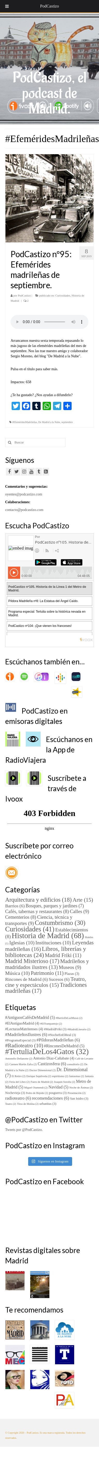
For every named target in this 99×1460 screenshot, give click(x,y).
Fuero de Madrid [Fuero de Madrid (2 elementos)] (42, 1081)
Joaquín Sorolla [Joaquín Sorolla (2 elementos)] (64, 1081)
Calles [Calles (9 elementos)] (79, 911)
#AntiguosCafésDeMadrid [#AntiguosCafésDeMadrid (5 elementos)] (30, 1017)
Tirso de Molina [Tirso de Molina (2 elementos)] (28, 1103)
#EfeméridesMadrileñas (24, 422)
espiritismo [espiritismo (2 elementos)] (60, 1076)
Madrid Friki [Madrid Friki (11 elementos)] (63, 955)
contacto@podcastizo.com (24, 510)
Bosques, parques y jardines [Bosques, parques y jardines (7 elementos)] (55, 905)
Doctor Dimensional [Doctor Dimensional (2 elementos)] (42, 1070)
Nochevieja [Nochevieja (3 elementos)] (15, 1093)
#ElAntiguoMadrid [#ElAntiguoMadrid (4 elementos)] (22, 1023)
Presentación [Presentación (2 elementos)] (76, 1093)
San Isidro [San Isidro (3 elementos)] (79, 1098)
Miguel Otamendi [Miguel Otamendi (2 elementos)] (36, 1087)
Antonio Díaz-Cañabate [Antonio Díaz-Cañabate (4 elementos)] (53, 1058)
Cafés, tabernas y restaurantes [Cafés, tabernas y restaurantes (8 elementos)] (37, 911)
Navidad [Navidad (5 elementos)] (58, 1087)
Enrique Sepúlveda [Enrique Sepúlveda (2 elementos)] (38, 1076)
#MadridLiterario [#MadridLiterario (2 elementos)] (78, 1029)
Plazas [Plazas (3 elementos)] (72, 974)
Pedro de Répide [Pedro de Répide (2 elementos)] (37, 1093)
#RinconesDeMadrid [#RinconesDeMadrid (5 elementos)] (64, 1046)
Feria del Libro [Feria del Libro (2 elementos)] (19, 1081)
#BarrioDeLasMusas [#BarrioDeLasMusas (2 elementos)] (69, 1018)
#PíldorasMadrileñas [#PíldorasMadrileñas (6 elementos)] (58, 1039)
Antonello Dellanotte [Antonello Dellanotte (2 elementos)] (18, 1058)
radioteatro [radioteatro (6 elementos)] (18, 1098)
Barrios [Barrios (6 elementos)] (15, 905)
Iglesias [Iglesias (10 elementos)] (22, 942)
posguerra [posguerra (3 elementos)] (58, 1093)
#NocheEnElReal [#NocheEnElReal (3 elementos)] (62, 1035)
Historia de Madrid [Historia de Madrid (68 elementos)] (48, 935)
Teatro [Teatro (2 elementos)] (10, 1103)
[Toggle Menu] (7, 6)
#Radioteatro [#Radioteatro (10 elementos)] (24, 1045)
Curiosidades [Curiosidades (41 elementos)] (29, 929)
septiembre (67, 422)
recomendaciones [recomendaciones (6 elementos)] (50, 1098)
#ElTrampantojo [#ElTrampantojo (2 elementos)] (51, 1023)
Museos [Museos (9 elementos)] (70, 967)
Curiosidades (62, 295)
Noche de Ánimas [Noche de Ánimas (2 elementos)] (81, 1087)
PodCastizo (24, 295)
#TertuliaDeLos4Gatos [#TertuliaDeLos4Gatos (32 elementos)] (47, 1051)
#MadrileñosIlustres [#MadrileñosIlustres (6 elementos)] (26, 1034)
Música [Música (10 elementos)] (17, 973)
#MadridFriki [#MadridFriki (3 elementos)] (55, 1029)
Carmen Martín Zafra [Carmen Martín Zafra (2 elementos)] (23, 1064)
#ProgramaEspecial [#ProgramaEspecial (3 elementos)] (20, 1040)
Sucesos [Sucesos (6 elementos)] (59, 979)
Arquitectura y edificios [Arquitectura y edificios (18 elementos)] (38, 899)
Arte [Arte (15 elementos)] (83, 900)
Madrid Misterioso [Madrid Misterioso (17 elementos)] (32, 961)
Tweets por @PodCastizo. (24, 1130)
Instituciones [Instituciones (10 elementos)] (53, 942)
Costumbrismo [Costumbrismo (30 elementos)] (60, 922)
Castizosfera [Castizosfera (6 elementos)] (52, 1063)
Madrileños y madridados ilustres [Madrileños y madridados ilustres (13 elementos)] (47, 964)
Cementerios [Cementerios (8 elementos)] (20, 917)
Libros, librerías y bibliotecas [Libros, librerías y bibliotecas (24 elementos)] (45, 951)
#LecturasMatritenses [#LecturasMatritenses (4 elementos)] (24, 1029)
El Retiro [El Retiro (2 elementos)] (19, 1076)
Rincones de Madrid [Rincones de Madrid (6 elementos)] (26, 979)
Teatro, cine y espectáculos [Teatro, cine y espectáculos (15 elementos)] (45, 982)
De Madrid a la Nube (49, 422)
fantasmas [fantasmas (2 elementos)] (76, 1076)
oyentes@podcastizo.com (23, 494)
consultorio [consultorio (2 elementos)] (75, 1064)
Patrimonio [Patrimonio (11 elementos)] (47, 973)
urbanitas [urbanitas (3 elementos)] (48, 1104)
